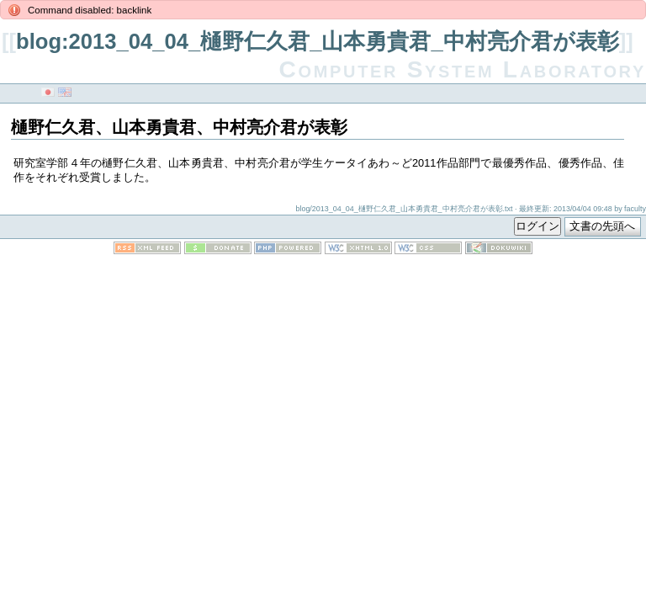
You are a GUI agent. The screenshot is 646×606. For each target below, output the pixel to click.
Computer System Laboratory (463, 69)
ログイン (537, 226)
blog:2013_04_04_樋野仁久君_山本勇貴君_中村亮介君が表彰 (317, 41)
